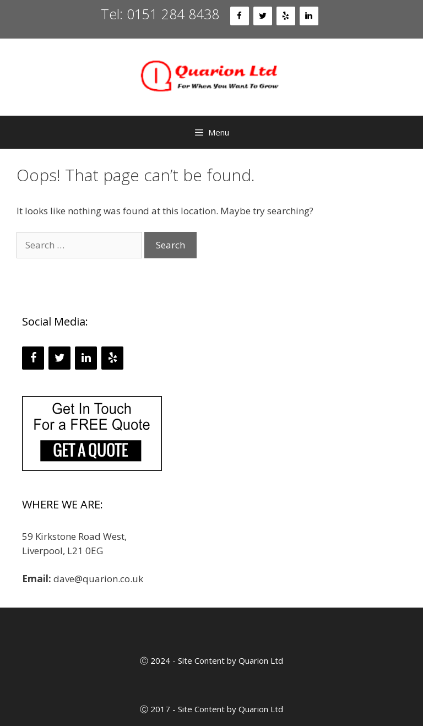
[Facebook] (239, 16)
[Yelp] (285, 16)
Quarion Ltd (260, 660)
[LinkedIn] (309, 16)
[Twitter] (262, 16)
